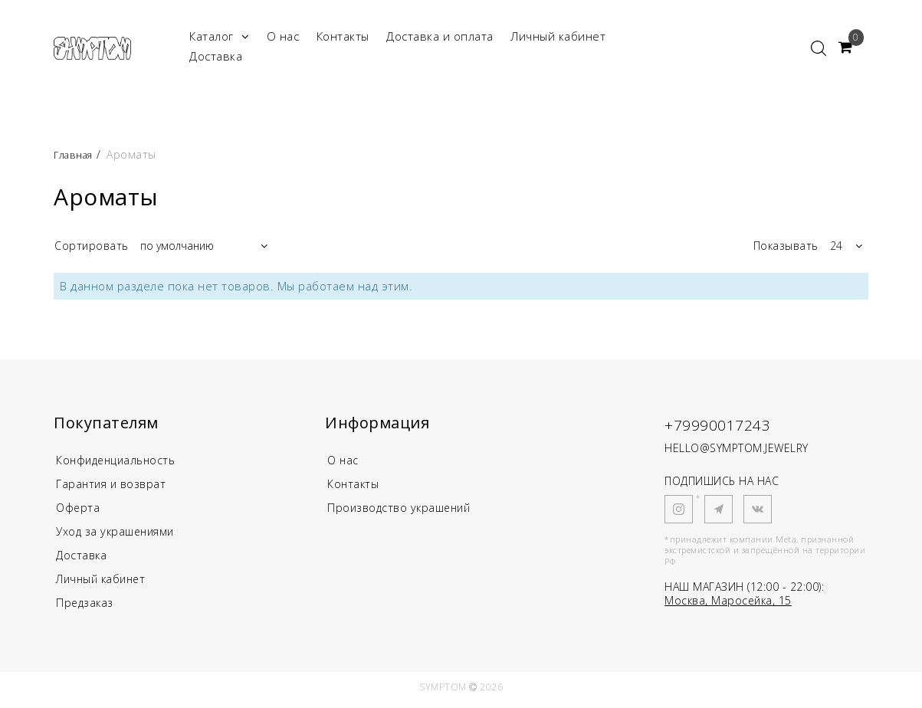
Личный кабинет (557, 36)
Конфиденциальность (119, 460)
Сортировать (91, 245)
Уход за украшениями (119, 534)
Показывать (786, 245)
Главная (77, 154)
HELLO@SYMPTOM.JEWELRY (736, 448)
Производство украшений (402, 509)
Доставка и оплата (440, 36)
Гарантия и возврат (113, 485)
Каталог (219, 36)
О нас (283, 36)
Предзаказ (86, 607)
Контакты (343, 36)
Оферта (78, 509)
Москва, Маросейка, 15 (728, 600)
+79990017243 (726, 423)
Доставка (215, 56)
